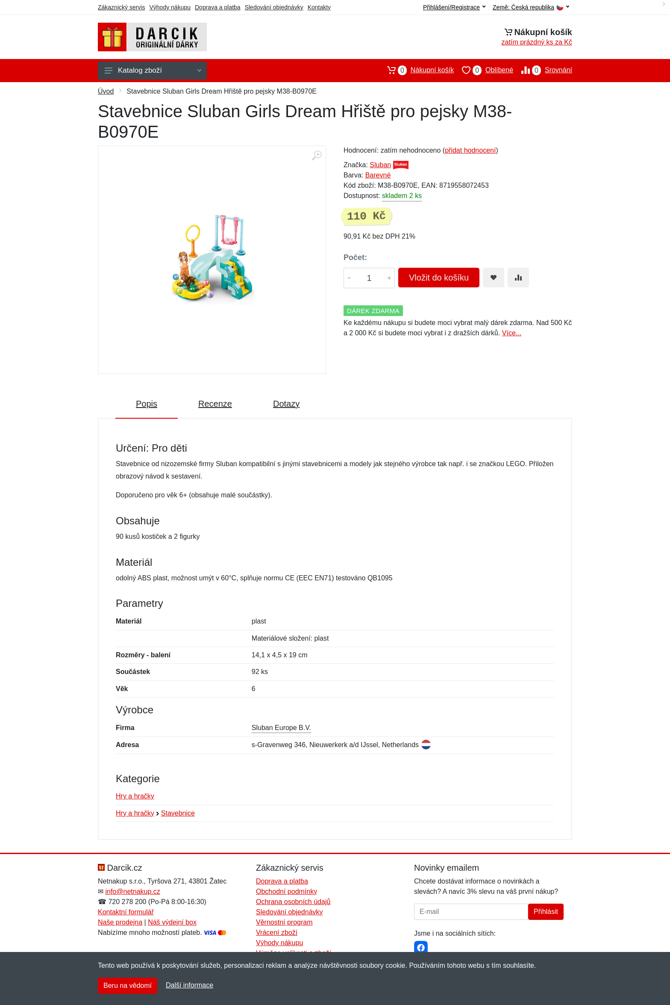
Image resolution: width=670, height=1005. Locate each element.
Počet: (355, 257)
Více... (511, 333)
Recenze (215, 403)
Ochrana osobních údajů (293, 901)
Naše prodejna (120, 922)
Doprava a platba (218, 7)
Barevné (378, 175)
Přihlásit (546, 911)
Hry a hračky (135, 796)
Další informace (189, 985)
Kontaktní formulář (126, 912)
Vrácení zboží (276, 932)
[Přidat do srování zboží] (518, 277)
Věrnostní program (284, 922)
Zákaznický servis (121, 7)
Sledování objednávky (274, 7)
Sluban (380, 164)
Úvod (106, 91)
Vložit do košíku (439, 277)
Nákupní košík (416, 70)
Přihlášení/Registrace (454, 7)
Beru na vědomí (127, 985)
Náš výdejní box (172, 922)
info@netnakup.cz (132, 891)
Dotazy (286, 403)
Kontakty (319, 7)
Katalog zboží (153, 70)
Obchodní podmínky (286, 891)
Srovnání (542, 70)
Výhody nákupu (170, 7)
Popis (146, 403)
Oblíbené (483, 70)
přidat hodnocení (470, 150)
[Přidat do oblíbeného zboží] (493, 277)
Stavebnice (178, 813)
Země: (531, 7)
